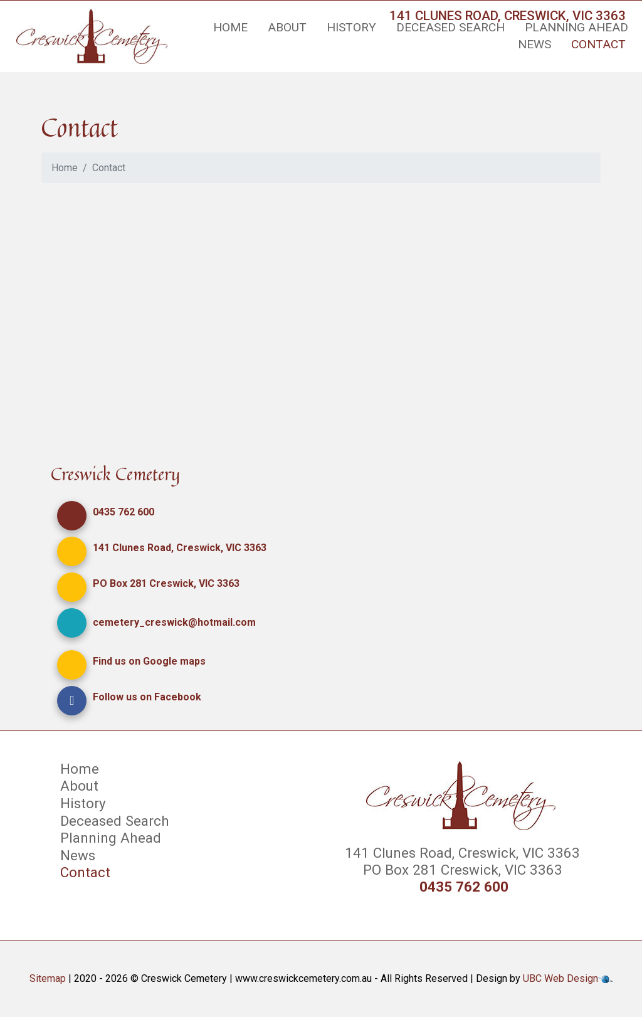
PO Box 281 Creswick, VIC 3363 (166, 583)
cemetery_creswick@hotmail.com (174, 622)
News (534, 44)
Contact (598, 44)
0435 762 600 (123, 512)
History (351, 27)
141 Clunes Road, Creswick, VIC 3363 (179, 548)
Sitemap (47, 978)
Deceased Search (450, 27)
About (287, 27)
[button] (72, 515)
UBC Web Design (560, 978)
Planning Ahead (576, 27)
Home (230, 27)
